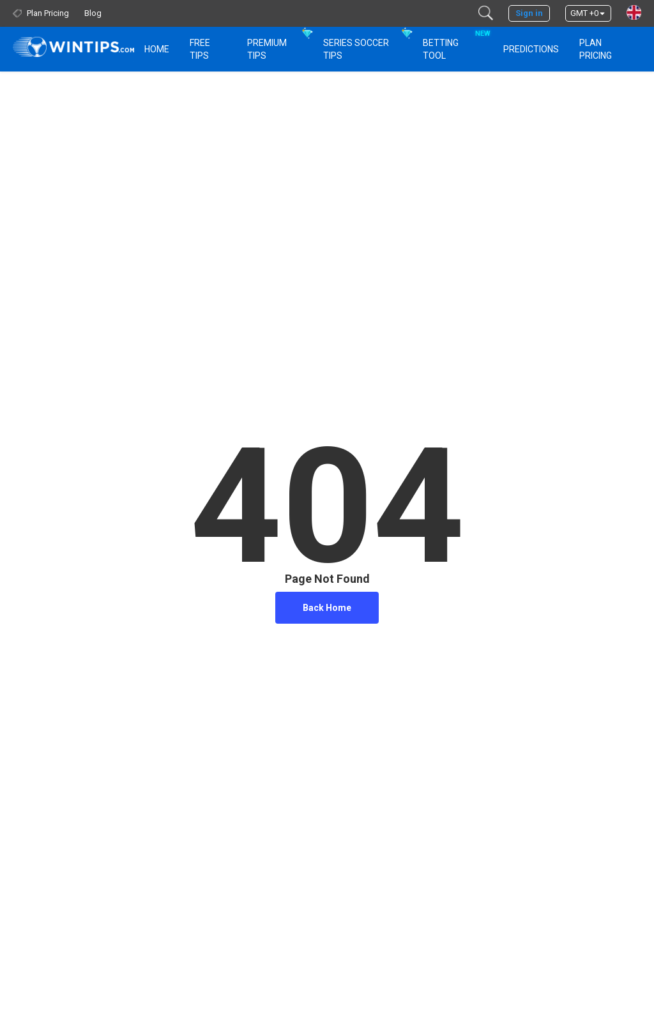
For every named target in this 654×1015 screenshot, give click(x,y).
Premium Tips (267, 49)
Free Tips (200, 49)
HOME (156, 49)
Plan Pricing (595, 49)
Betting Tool (455, 43)
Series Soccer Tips (356, 49)
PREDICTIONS (531, 49)
